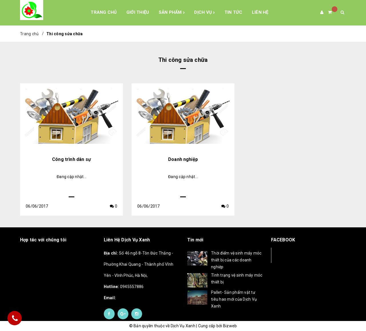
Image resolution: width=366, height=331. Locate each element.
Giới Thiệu (137, 12)
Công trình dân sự (71, 159)
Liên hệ (260, 12)
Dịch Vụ (204, 12)
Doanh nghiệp (183, 159)
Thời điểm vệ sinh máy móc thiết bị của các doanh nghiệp (236, 260)
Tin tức (233, 12)
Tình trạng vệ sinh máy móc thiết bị (236, 278)
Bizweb (230, 326)
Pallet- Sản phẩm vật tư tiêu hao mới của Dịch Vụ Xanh (234, 299)
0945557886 (124, 286)
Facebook (290, 255)
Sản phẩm (172, 12)
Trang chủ (104, 12)
